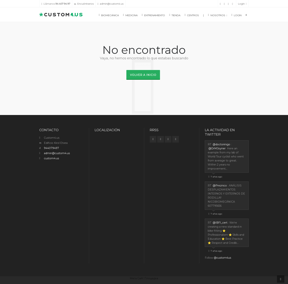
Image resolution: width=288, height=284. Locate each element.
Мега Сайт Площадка (144, 278)
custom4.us (51, 158)
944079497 (51, 148)
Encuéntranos (84, 3)
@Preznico (220, 185)
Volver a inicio (143, 75)
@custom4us (222, 257)
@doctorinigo (221, 144)
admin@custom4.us (110, 3)
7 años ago (215, 176)
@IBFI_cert (220, 222)
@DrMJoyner (217, 148)
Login (242, 3)
